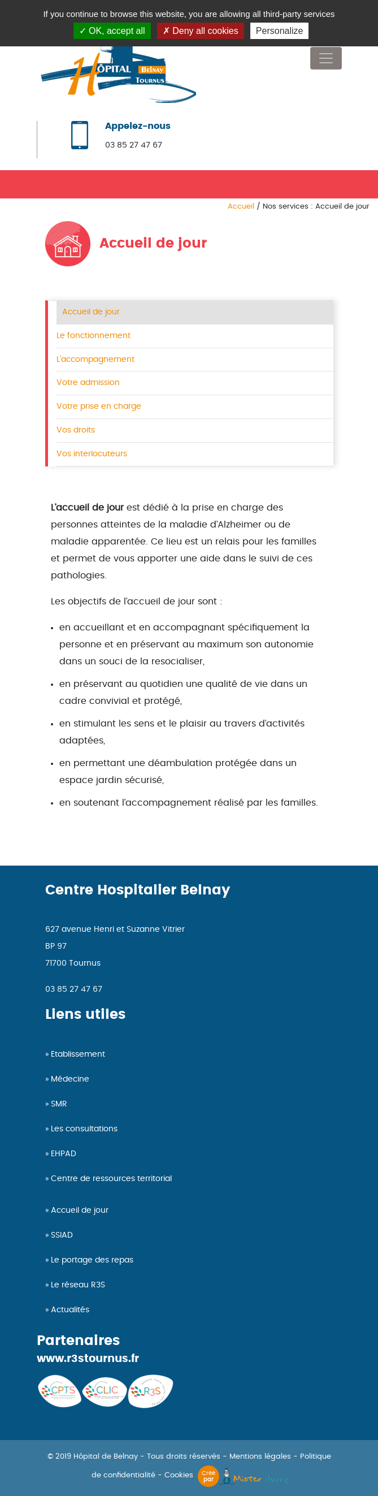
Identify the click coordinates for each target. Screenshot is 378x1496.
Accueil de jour (91, 312)
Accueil (241, 206)
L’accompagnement (95, 359)
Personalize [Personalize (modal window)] (279, 31)
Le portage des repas (92, 1260)
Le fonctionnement (94, 335)
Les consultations (84, 1129)
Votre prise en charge (99, 406)
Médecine (70, 1079)
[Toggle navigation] (326, 58)
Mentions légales (260, 1456)
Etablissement (78, 1054)
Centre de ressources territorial (111, 1179)
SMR (59, 1104)
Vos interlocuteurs (92, 453)
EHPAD (63, 1154)
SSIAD (62, 1235)
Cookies (178, 1475)
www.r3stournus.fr (88, 1359)
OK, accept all (112, 31)
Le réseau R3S (78, 1285)
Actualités (70, 1310)
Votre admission (88, 382)
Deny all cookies (200, 31)
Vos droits (76, 430)
